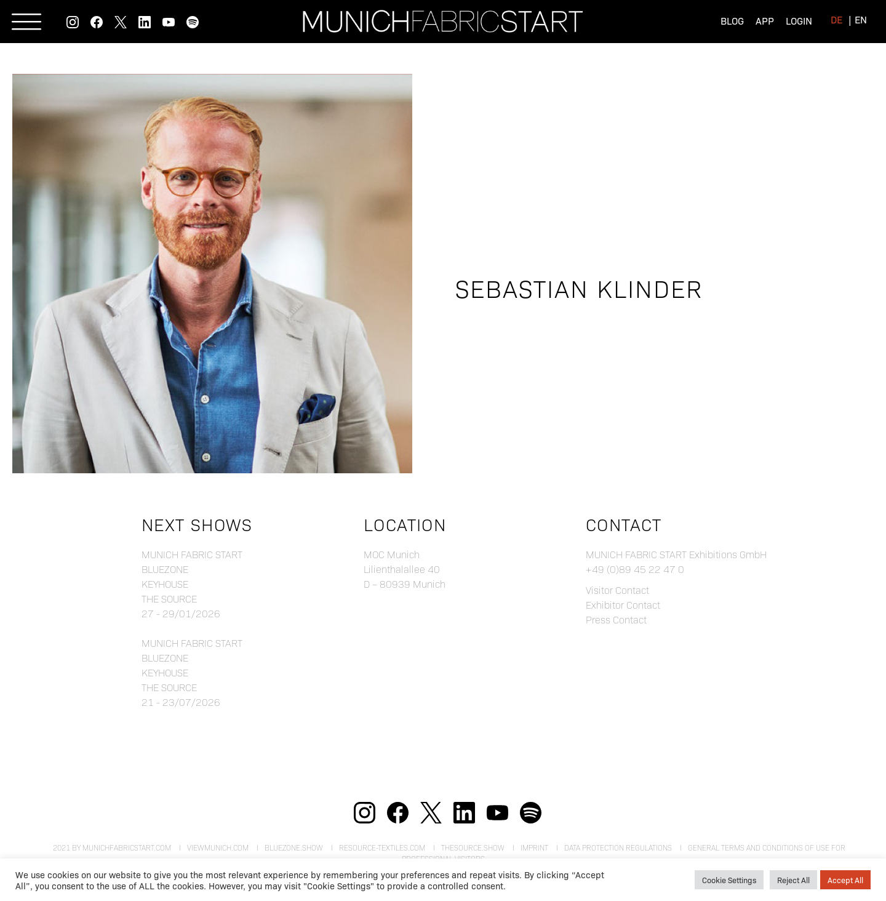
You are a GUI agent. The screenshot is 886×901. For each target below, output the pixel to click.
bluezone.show (294, 847)
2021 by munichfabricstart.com (112, 847)
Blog (732, 20)
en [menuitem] (861, 19)
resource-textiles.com (382, 847)
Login (799, 20)
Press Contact (616, 619)
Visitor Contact (617, 589)
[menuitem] (836, 19)
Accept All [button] (845, 880)
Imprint (534, 847)
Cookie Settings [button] (729, 880)
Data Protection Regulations (618, 847)
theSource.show (473, 847)
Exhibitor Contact (623, 604)
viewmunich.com (218, 847)
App (765, 20)
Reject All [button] (793, 880)
